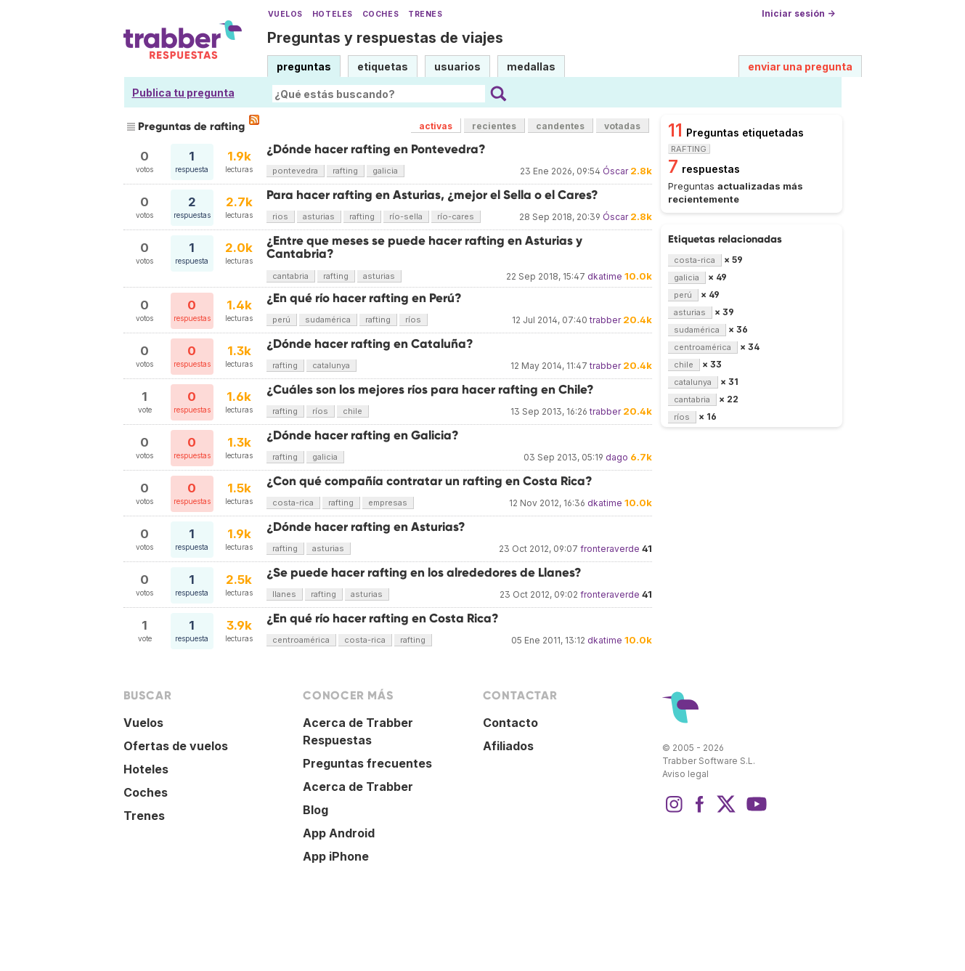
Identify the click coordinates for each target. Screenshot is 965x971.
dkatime (604, 276)
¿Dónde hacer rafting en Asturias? (365, 527)
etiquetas (382, 66)
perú (281, 319)
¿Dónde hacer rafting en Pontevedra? (376, 149)
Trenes (425, 14)
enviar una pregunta (800, 66)
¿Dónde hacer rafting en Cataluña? (369, 344)
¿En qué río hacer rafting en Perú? (364, 298)
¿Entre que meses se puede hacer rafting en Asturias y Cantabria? (424, 247)
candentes (560, 126)
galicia (385, 171)
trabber (605, 319)
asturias (319, 216)
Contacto (510, 722)
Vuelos (285, 14)
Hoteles (332, 14)
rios (280, 216)
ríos (413, 319)
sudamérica (328, 319)
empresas (387, 502)
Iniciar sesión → (798, 13)
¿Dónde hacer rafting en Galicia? (362, 435)
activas (435, 126)
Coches (380, 14)
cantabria (290, 276)
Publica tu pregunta (183, 92)
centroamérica (301, 640)
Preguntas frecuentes (367, 763)
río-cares (455, 216)
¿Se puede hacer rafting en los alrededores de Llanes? (424, 572)
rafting (345, 171)
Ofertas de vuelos (175, 746)
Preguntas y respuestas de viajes (385, 37)
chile (352, 411)
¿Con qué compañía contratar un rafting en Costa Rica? (429, 481)
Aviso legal (685, 773)
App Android (339, 833)
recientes (494, 126)
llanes (284, 594)
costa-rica (293, 502)
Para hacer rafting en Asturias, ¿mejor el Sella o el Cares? (432, 195)
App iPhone (336, 856)
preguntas (304, 66)
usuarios (457, 66)
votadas (622, 126)
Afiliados (508, 746)
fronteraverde (610, 548)
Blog (315, 810)
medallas (531, 66)
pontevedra (295, 171)
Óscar (615, 171)
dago (617, 457)
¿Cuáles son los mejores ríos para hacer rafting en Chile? (430, 389)
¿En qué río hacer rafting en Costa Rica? (382, 618)
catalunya (331, 365)
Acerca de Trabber (358, 786)
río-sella (406, 216)
